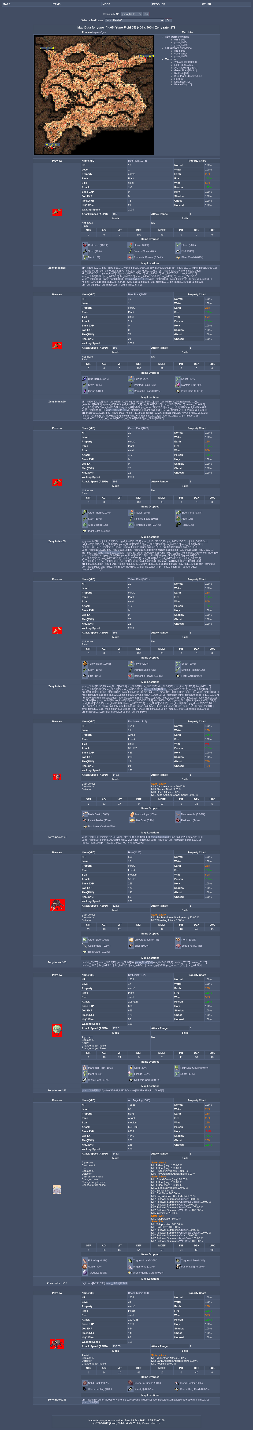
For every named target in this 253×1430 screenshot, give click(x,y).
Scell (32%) (140, 1067)
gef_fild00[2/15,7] (151, 415)
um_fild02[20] (124, 839)
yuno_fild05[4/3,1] (116, 410)
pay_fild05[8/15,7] (172, 555)
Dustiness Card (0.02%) (101, 826)
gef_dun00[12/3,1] (111, 270)
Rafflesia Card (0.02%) (147, 1080)
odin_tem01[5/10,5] (176, 407)
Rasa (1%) (188, 524)
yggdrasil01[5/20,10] (200, 703)
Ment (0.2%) (95, 1073)
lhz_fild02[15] (111, 544)
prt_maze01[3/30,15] (94, 412)
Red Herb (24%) (190, 820)
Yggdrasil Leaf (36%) (145, 1260)
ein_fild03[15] (173, 544)
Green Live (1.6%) (98, 939)
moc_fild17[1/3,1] (172, 415)
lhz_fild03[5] (157, 1090)
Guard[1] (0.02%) (143, 1389)
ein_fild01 (179, 39)
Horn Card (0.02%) (99, 951)
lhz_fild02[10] (107, 965)
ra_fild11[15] (114, 689)
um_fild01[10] (177, 839)
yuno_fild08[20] (91, 839)
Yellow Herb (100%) (99, 663)
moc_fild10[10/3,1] (129, 697)
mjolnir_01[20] (199, 962)
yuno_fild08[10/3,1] (93, 276)
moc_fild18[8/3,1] (115, 703)
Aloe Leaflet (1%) (98, 524)
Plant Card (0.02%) (192, 257)
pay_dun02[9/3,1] (202, 279)
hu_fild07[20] (135, 686)
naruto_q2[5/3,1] (128, 281)
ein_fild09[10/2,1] (169, 270)
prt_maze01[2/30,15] (176, 708)
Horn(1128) (134, 852)
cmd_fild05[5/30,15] (131, 563)
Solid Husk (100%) (98, 1383)
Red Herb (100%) (98, 245)
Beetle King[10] (183, 84)
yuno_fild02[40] (108, 962)
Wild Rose (185, 1210)
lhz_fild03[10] (169, 276)
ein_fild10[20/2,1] (92, 267)
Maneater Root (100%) (101, 1067)
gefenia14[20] (108, 839)
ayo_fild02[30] (161, 1399)
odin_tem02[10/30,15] (167, 401)
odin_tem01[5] (207, 563)
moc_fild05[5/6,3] (148, 706)
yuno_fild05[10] (90, 1402)
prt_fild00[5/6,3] (91, 563)
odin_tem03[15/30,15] (116, 401)
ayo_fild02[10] (189, 697)
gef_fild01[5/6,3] (91, 566)
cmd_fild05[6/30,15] (157, 703)
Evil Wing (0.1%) (97, 1260)
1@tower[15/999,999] (137, 1090)
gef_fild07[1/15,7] (134, 418)
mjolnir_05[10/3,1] (187, 276)
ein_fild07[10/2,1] (172, 273)
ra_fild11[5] (144, 281)
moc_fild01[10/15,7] (207, 694)
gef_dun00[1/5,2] (187, 566)
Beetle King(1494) (138, 1293)
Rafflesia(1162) (136, 975)
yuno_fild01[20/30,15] (154, 541)
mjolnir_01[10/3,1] (160, 549)
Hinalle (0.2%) (142, 1073)
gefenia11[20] (195, 837)
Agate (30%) (95, 1266)
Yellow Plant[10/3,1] (185, 62)
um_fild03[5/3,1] (111, 407)
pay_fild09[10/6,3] (138, 549)
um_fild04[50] (90, 1399)
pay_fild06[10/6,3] (117, 549)
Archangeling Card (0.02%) (148, 1272)
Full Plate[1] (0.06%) (193, 1266)
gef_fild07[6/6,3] (110, 561)
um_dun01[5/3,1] (153, 563)
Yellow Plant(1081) (138, 579)
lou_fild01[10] (148, 697)
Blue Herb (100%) (98, 378)
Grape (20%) (95, 391)
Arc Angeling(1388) (139, 1100)
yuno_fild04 (180, 42)
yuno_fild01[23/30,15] (94, 686)
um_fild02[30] (201, 1399)
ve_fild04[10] (89, 700)
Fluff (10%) (187, 251)
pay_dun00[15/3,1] (160, 267)
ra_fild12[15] (150, 686)
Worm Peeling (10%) (100, 1389)
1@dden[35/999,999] (112, 1090)
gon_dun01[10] (106, 700)
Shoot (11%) (187, 1073)
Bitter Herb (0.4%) (192, 512)
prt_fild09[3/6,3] (155, 708)
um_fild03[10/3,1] (152, 547)
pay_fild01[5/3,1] (189, 563)
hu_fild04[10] (170, 547)
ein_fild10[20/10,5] (93, 401)
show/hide (183, 36)
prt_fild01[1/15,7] (154, 418)
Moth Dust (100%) (98, 814)
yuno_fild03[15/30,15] (136, 267)
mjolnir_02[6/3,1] (91, 281)
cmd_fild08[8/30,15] (93, 703)
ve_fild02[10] (129, 270)
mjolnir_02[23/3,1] (110, 541)
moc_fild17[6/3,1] (179, 703)
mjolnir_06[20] (90, 965)
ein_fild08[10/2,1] (181, 279)
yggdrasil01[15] (91, 270)
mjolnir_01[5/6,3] (131, 407)
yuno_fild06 (180, 45)
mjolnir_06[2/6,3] (131, 415)
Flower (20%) (141, 245)
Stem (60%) (95, 518)
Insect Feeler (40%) (99, 820)
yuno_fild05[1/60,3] (116, 1283)
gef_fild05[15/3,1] (182, 267)
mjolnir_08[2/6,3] (91, 415)
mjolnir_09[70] (90, 962)
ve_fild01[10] (189, 273)
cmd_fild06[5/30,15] (93, 708)
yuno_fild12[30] (126, 837)
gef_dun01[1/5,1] (114, 418)
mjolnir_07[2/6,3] (155, 412)
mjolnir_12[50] (108, 837)
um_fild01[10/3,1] (188, 547)
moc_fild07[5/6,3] (135, 708)
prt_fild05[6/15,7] (172, 558)
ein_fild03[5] (194, 965)
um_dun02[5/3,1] (92, 284)
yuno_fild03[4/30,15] (94, 410)
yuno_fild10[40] (125, 1399)
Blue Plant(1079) (137, 294)
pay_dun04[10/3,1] (115, 279)
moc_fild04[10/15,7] (141, 700)
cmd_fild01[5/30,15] (150, 561)
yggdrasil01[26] (91, 541)
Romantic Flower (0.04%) (148, 257)
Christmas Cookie (189, 1201)
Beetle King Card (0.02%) (194, 1389)
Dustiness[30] (182, 81)
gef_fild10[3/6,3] (149, 566)
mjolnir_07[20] (182, 962)
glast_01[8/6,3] (191, 555)
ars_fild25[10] (138, 965)
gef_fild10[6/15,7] (92, 407)
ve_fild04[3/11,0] (176, 410)
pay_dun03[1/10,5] (93, 418)
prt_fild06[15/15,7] (92, 544)
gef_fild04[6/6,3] (91, 561)
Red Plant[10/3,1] (184, 64)
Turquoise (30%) (97, 1272)
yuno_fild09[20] (160, 839)
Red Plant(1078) (137, 160)
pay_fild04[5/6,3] (191, 561)
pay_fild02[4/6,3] (110, 566)
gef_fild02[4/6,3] (197, 407)
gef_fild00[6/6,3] (129, 561)
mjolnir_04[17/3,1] (197, 541)
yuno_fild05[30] (160, 837)
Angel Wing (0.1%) (144, 1266)
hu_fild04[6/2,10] (152, 404)
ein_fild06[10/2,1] (92, 273)
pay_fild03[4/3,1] (130, 566)
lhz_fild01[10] (128, 276)
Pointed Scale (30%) (146, 518)
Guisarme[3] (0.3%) (99, 945)
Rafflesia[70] (181, 73)
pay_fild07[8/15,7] (111, 558)
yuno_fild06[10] (111, 273)
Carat (182, 1204)
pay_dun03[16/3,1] (113, 267)
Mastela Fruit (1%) (191, 385)
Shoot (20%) (188, 245)
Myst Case (185, 1207)
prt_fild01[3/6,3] (168, 566)
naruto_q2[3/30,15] (197, 410)
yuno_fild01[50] (91, 837)
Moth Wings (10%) (145, 814)
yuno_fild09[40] (126, 962)
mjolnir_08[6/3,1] (191, 558)
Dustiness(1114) (137, 721)
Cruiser (183, 1199)
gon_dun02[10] (112, 694)
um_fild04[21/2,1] (163, 962)
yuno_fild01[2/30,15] (196, 412)
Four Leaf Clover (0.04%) (194, 1067)
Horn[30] (179, 78)
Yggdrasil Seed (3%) (193, 1260)
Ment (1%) (94, 257)
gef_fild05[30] (143, 837)
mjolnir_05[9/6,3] (112, 404)
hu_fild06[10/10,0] (192, 552)
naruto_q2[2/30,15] (199, 708)
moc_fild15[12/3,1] (133, 689)
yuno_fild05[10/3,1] (137, 279)
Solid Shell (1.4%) (192, 945)
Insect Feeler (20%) (191, 1383)
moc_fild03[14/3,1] (192, 544)
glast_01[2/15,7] (174, 412)
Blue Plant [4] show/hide (188, 76)
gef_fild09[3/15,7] (156, 410)
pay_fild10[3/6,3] (116, 412)
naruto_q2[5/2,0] (91, 842)
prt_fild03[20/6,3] (177, 541)
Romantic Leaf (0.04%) (147, 391)
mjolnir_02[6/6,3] (195, 404)
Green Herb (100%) (99, 512)
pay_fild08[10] (112, 555)
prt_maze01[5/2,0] (112, 842)
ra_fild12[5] (198, 281)
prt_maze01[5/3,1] (112, 284)
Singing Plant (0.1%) (193, 669)
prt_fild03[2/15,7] (112, 415)
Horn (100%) (189, 939)
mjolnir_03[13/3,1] (92, 547)
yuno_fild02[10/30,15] (133, 273)
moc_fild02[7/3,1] (152, 558)
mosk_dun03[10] (207, 697)
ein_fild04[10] (154, 273)
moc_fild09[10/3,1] (93, 694)
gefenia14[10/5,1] (92, 404)
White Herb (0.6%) (98, 1080)
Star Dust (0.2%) (144, 820)
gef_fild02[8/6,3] (91, 558)
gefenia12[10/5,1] (190, 401)
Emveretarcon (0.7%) (146, 939)
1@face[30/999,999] (181, 1399)
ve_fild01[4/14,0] (136, 410)
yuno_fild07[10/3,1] (160, 279)
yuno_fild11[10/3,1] (190, 270)
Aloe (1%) (187, 518)
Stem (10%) (95, 251)
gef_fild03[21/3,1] (131, 541)
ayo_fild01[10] (128, 552)
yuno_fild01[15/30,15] (204, 267)
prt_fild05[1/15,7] (191, 415)
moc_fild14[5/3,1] (115, 708)
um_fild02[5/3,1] (132, 284)
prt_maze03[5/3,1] (181, 281)
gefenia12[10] (193, 839)
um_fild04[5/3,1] (160, 281)
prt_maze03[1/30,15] (94, 711)
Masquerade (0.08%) (193, 814)
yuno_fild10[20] (142, 839)
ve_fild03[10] (111, 276)
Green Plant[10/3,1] (185, 70)
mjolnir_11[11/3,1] (113, 547)
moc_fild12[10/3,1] (171, 692)
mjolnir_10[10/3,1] (181, 549)
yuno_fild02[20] (178, 837)
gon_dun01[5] (110, 281)
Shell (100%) (141, 945)
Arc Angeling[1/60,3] (185, 67)
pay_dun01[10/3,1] (148, 270)
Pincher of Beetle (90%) (147, 1383)
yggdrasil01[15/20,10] (142, 401)
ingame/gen (99, 32)
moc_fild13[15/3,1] (185, 686)
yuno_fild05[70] (91, 1090)
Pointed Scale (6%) (145, 251)
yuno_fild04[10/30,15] (148, 276)
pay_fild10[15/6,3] (154, 544)
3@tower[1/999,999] (94, 1283)
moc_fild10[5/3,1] (172, 561)
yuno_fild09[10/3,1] (93, 279)
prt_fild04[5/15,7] (110, 563)
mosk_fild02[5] (110, 706)
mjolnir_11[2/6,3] (135, 412)
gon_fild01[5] (171, 563)
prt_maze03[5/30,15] (153, 407)
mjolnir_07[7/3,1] (131, 558)
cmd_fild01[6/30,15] (174, 404)
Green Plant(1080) (138, 428)
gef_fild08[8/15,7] (132, 404)
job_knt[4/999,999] (133, 842)
